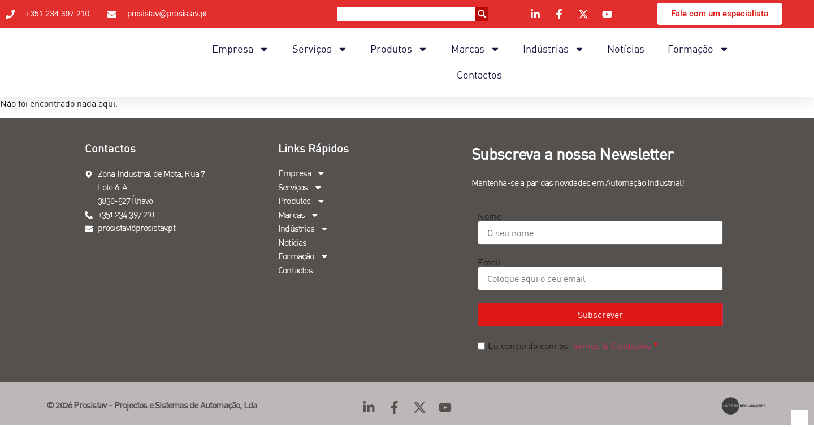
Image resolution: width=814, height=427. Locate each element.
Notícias (625, 48)
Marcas (475, 49)
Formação (698, 49)
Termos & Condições (610, 345)
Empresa (240, 49)
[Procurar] (481, 14)
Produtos (399, 49)
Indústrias (553, 49)
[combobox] (406, 14)
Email (489, 262)
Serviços (320, 49)
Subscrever (600, 314)
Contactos (479, 74)
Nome (489, 216)
